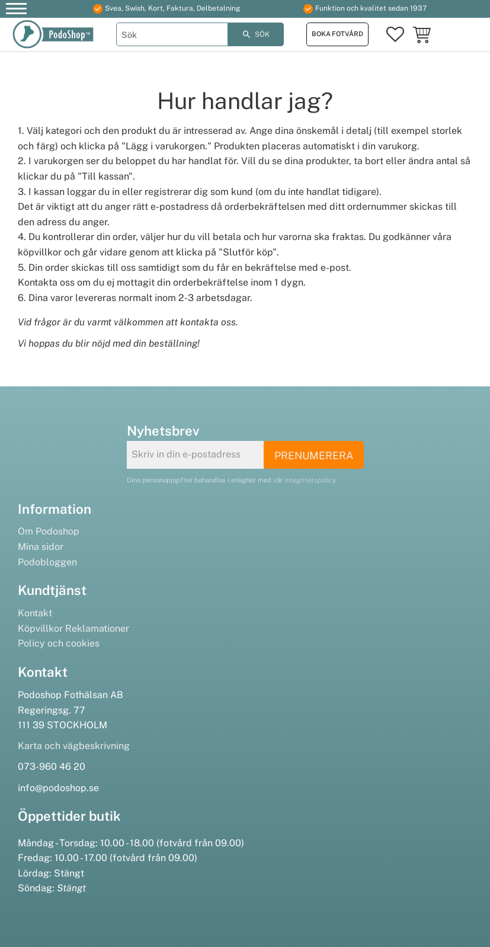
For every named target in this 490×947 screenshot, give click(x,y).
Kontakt (35, 613)
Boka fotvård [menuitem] (337, 34)
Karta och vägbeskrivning (74, 745)
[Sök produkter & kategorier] (172, 34)
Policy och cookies (59, 643)
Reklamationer (97, 628)
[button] (16, 10)
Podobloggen (47, 562)
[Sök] (256, 34)
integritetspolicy (309, 480)
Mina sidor (40, 546)
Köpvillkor (40, 628)
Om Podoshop (48, 531)
